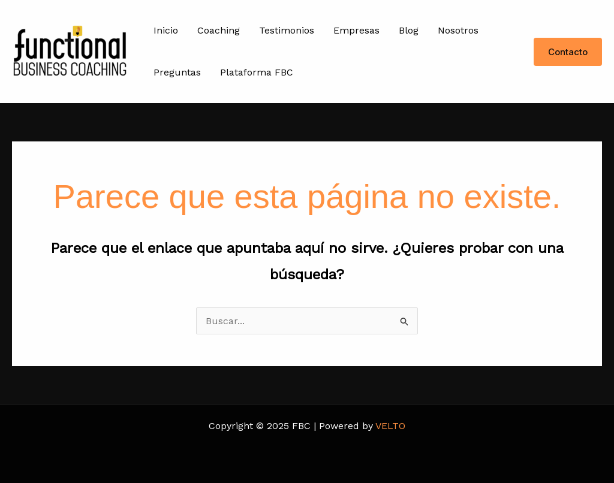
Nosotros (458, 30)
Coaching (218, 30)
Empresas (356, 30)
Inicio (166, 30)
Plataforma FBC (256, 72)
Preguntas (177, 72)
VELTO (390, 425)
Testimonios (286, 30)
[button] (568, 52)
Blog (409, 30)
